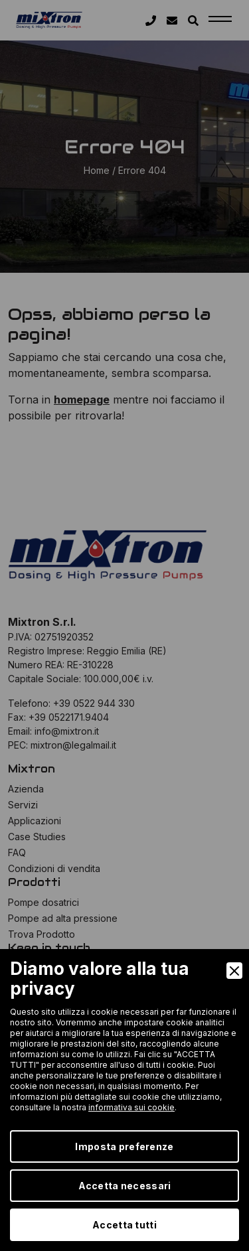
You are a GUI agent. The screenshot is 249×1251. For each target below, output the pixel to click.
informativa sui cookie (131, 1107)
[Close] (234, 970)
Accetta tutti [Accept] (124, 1224)
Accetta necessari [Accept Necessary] (124, 1185)
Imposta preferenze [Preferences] (124, 1146)
